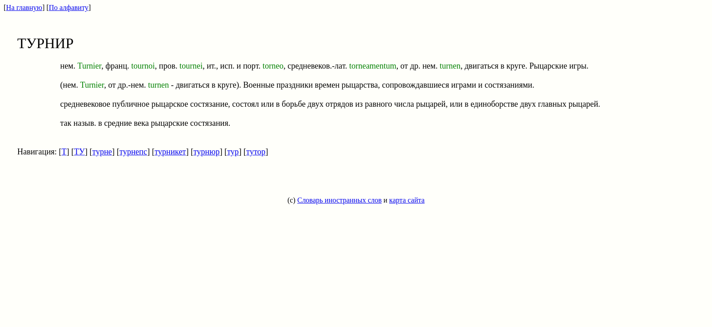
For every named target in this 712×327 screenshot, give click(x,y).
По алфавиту (69, 7)
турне (102, 151)
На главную (24, 7)
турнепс (133, 151)
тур (233, 151)
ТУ (79, 151)
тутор (255, 151)
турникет (170, 151)
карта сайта (407, 200)
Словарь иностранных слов (339, 200)
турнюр (206, 151)
